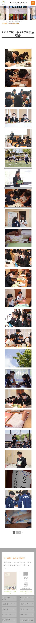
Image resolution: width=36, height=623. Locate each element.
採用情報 (5, 609)
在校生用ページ (7, 604)
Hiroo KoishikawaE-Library (25, 598)
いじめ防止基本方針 (26, 620)
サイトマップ (25, 614)
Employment (24, 609)
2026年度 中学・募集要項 (26, 593)
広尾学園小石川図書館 (6, 598)
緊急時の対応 (25, 604)
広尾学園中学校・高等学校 (6, 620)
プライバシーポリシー (8, 614)
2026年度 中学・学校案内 (10, 593)
